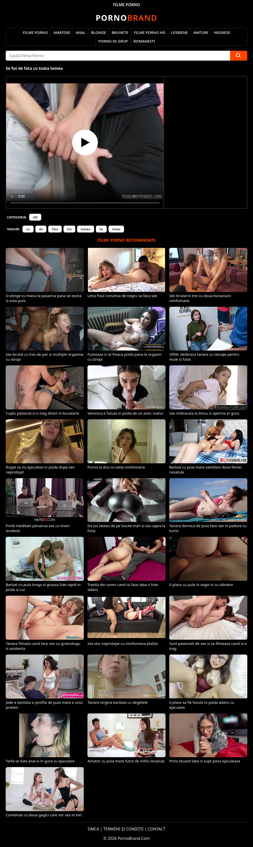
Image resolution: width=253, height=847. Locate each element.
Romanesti (144, 41)
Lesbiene (179, 32)
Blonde (98, 32)
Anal (80, 32)
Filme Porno (35, 32)
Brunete (120, 32)
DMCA (93, 829)
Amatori (61, 32)
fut (69, 229)
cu (28, 229)
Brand (126, 17)
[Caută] (238, 56)
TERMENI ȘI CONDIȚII (123, 829)
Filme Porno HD (149, 32)
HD (35, 217)
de (41, 229)
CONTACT (156, 829)
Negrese (222, 32)
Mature (200, 32)
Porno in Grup (113, 41)
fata (55, 229)
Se (101, 229)
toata (116, 229)
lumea (85, 229)
